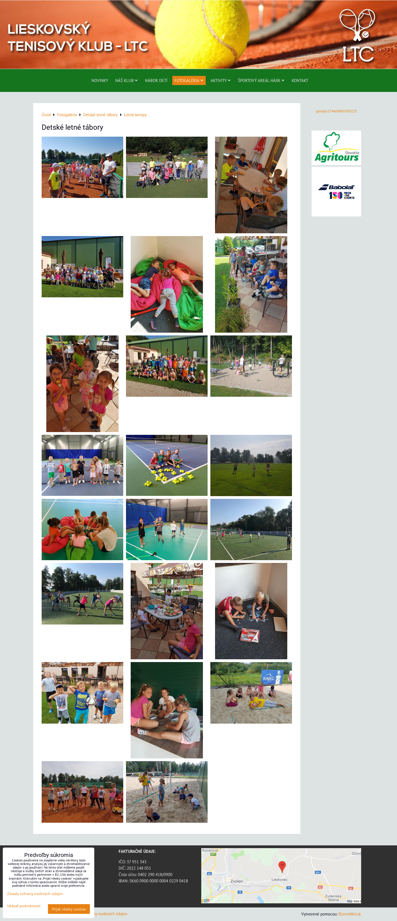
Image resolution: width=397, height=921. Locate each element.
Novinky (100, 80)
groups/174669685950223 (336, 111)
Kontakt (300, 80)
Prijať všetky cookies (69, 909)
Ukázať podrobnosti (24, 906)
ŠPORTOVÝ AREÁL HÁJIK (261, 80)
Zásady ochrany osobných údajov (99, 913)
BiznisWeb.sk (350, 914)
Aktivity (221, 80)
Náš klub (126, 80)
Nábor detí (156, 80)
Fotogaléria (189, 80)
